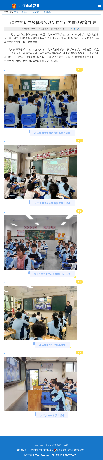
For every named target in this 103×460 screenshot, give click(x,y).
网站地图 (63, 445)
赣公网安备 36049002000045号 (69, 450)
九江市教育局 (25, 6)
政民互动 (25, 12)
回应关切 (36, 12)
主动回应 (47, 12)
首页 (16, 12)
